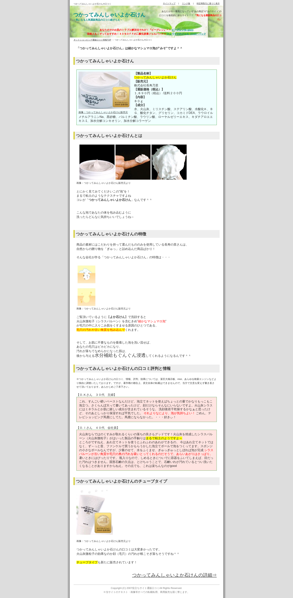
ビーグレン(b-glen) (182, 29)
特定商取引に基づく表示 (208, 3)
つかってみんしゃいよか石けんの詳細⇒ (174, 575)
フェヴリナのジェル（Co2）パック (186, 33)
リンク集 (186, 3)
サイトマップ (169, 3)
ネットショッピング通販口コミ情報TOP (92, 40)
